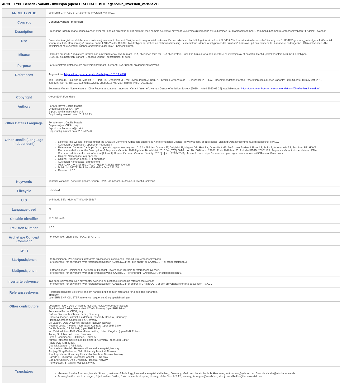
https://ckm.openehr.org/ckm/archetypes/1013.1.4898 (95, 74)
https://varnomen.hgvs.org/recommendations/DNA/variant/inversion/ (280, 88)
